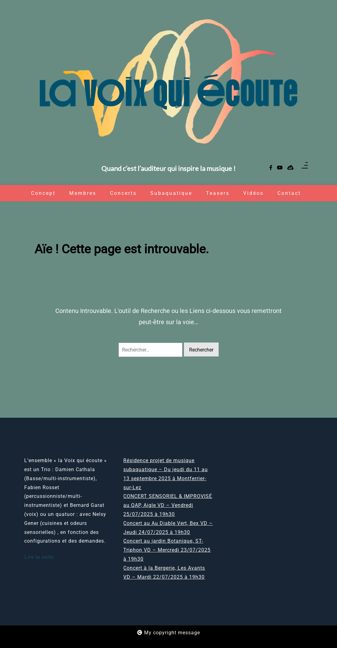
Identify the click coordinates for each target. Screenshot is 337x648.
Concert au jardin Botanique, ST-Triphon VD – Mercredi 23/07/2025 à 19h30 (167, 550)
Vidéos (253, 193)
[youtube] (280, 167)
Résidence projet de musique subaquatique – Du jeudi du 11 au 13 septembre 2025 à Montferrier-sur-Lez (165, 473)
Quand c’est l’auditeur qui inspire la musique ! (168, 168)
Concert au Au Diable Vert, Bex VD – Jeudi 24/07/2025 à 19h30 (168, 527)
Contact (289, 193)
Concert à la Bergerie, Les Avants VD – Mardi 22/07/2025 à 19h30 (164, 572)
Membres (82, 193)
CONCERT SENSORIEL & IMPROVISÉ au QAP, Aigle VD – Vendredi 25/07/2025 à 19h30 (167, 505)
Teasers (218, 193)
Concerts (123, 193)
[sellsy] (290, 167)
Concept (43, 193)
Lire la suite (39, 557)
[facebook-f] (270, 167)
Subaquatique (171, 193)
